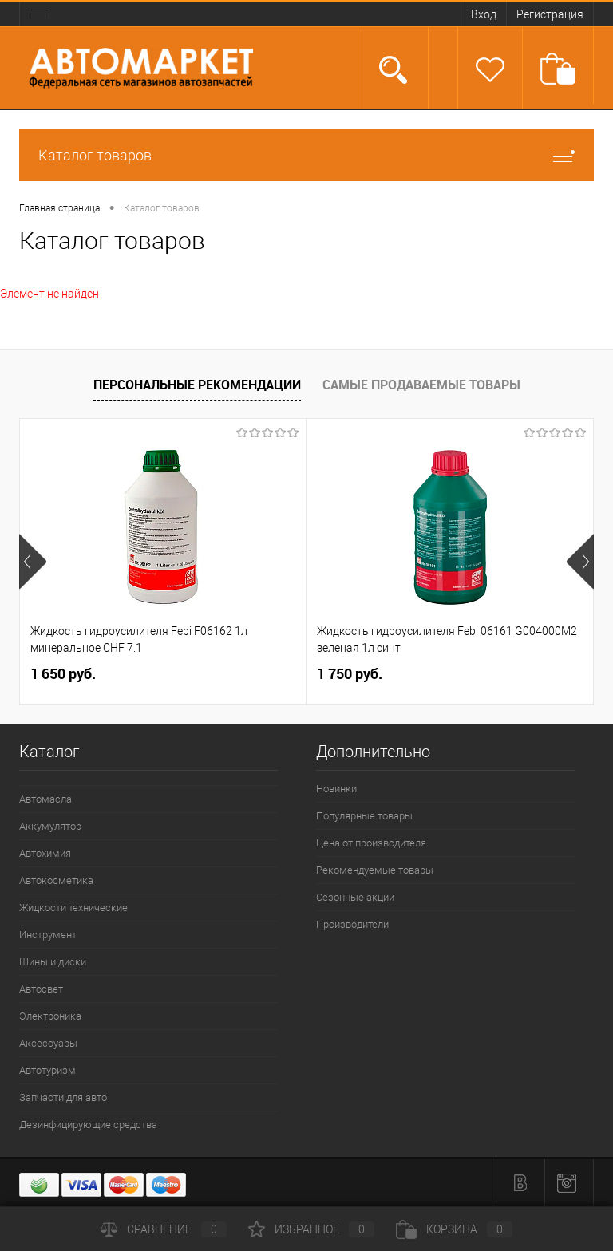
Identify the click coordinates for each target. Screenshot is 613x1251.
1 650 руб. (63, 673)
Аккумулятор (50, 826)
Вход (483, 14)
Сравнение (164, 1229)
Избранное (311, 1229)
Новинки (336, 789)
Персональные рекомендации (197, 384)
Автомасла (45, 799)
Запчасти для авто (63, 1097)
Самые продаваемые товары (421, 384)
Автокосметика (56, 880)
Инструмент (48, 935)
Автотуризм (47, 1070)
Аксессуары (48, 1043)
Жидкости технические (73, 908)
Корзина (454, 1229)
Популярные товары (364, 816)
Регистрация (549, 14)
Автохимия (45, 853)
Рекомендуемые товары (374, 870)
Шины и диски (52, 962)
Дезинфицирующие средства (88, 1125)
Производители (352, 924)
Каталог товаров (306, 155)
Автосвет (41, 989)
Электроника (50, 1016)
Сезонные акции (355, 897)
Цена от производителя (371, 843)
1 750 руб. (349, 673)
